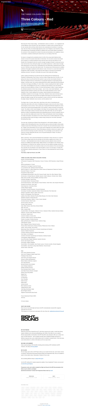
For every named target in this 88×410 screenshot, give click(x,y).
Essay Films (53, 393)
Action (58, 389)
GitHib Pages (47, 405)
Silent (23, 393)
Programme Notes (6, 1)
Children (46, 391)
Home (61, 1)
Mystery (50, 391)
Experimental (28, 389)
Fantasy (33, 389)
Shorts (28, 391)
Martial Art (53, 395)
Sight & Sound (83, 1)
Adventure (50, 389)
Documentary (33, 387)
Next (54, 377)
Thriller (42, 387)
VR (43, 397)
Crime (50, 387)
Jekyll (43, 405)
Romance (59, 387)
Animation (54, 387)
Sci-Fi (23, 389)
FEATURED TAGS (24, 384)
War (61, 389)
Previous (31, 377)
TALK (40, 397)
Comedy (27, 387)
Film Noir (41, 391)
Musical (45, 389)
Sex (36, 397)
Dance (35, 395)
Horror (38, 387)
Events (35, 393)
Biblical (27, 395)
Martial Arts (47, 393)
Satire (55, 391)
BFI (77, 1)
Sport (31, 393)
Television (23, 391)
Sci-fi (33, 397)
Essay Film (40, 395)
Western (36, 391)
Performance (24, 397)
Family (42, 393)
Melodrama (59, 391)
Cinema (31, 395)
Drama (23, 387)
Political (29, 397)
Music (41, 389)
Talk (54, 389)
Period (46, 387)
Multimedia (58, 395)
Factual (45, 395)
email (51, 370)
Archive (72, 1)
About (66, 1)
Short (23, 395)
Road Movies (59, 393)
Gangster (27, 393)
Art (38, 393)
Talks (37, 389)
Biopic (32, 391)
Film (49, 395)
